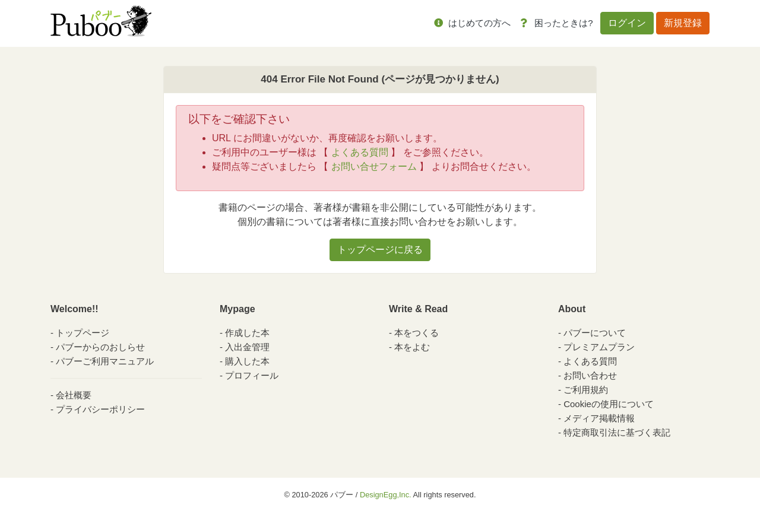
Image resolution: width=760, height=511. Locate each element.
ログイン (627, 23)
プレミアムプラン (599, 347)
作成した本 (247, 333)
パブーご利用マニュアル (105, 361)
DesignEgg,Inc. (385, 494)
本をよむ (412, 347)
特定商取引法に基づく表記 (616, 432)
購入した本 (247, 361)
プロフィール (251, 375)
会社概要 (73, 395)
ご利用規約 (585, 390)
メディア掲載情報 (599, 418)
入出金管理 (247, 347)
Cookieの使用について (608, 404)
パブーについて (594, 333)
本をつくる (416, 333)
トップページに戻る (380, 250)
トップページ (82, 333)
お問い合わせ (590, 375)
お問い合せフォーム (374, 166)
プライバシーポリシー (100, 409)
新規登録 (683, 23)
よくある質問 (359, 152)
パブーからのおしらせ (100, 347)
